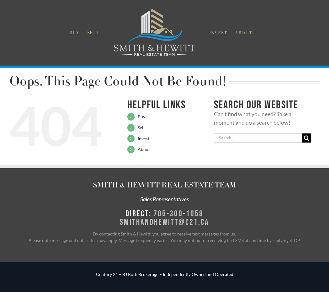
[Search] (306, 138)
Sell (141, 127)
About (144, 149)
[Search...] (258, 138)
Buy (141, 116)
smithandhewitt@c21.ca (164, 221)
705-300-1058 (178, 213)
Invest (143, 138)
